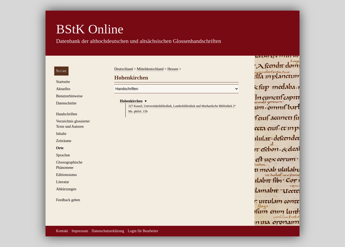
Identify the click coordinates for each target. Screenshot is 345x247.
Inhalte (61, 134)
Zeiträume (63, 141)
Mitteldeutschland (150, 69)
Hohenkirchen (131, 101)
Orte (59, 148)
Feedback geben (68, 200)
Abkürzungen (66, 189)
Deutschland (123, 69)
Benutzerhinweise (69, 96)
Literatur (62, 182)
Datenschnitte (66, 103)
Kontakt (62, 231)
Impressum (80, 231)
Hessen (172, 69)
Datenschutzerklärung (108, 231)
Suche (61, 71)
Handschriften (66, 114)
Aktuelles (63, 89)
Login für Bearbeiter (143, 231)
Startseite (63, 82)
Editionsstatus (66, 175)
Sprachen (63, 155)
